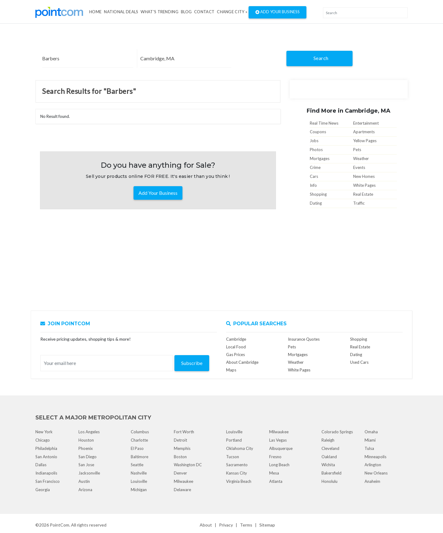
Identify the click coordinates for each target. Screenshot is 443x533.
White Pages (364, 185)
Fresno (275, 456)
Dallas (40, 464)
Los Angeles (89, 431)
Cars (314, 176)
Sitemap (267, 524)
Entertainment (366, 123)
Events (359, 167)
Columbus (140, 431)
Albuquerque (281, 448)
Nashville (139, 473)
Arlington (373, 464)
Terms (246, 524)
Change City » (232, 11)
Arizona (85, 489)
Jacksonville (89, 473)
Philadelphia (46, 448)
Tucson (232, 456)
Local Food (236, 346)
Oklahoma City (239, 448)
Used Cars (359, 362)
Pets (357, 149)
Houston (86, 440)
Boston (180, 456)
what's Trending (159, 11)
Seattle (137, 464)
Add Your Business (277, 12)
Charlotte (139, 440)
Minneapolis (375, 456)
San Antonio (46, 456)
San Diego (87, 456)
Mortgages (319, 158)
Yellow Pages (365, 140)
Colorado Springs (337, 431)
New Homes (364, 176)
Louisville (139, 481)
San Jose (86, 464)
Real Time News (324, 123)
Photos (316, 149)
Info (313, 185)
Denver (180, 473)
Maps (231, 369)
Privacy (226, 524)
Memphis (182, 448)
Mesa (274, 473)
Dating (316, 203)
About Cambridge (242, 362)
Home (95, 11)
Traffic (359, 203)
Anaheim (372, 481)
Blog (186, 11)
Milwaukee (183, 481)
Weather (361, 158)
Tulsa (369, 448)
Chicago (42, 440)
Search (321, 58)
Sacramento (237, 464)
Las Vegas (278, 440)
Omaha (371, 431)
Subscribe (191, 363)
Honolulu (329, 481)
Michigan (139, 489)
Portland (234, 440)
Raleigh (327, 440)
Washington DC (188, 464)
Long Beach (279, 464)
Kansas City (236, 473)
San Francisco (47, 481)
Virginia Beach (238, 481)
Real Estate (363, 194)
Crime (315, 167)
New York (44, 431)
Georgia (42, 489)
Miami (370, 440)
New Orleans (376, 473)
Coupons (318, 131)
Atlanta (275, 481)
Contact (204, 11)
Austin (84, 481)
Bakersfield (331, 473)
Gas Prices (235, 354)
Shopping (318, 194)
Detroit (180, 440)
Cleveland (330, 448)
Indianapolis (46, 473)
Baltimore (139, 456)
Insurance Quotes (304, 339)
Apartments (364, 131)
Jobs (314, 140)
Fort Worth (184, 431)
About (206, 524)
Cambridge (236, 339)
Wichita (328, 464)
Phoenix (85, 448)
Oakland (329, 456)
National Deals (121, 11)
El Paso (137, 448)
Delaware (182, 489)
